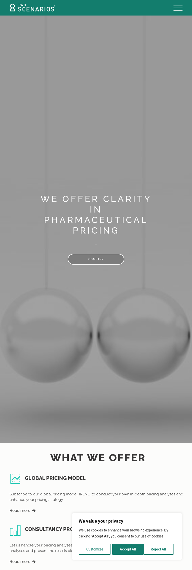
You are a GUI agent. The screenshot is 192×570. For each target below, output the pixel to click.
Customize (95, 549)
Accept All (160, 549)
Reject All (128, 549)
